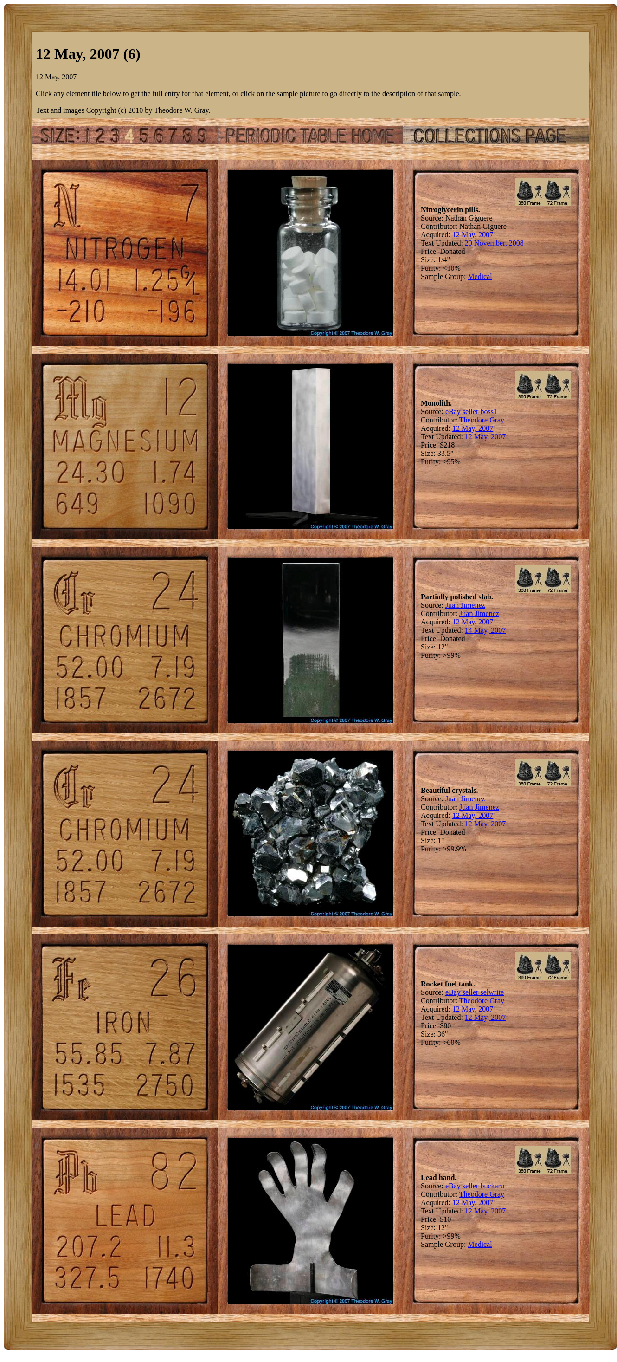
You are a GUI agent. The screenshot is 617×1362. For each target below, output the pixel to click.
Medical (480, 276)
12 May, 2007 (472, 235)
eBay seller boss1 (471, 411)
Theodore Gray (481, 420)
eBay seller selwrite (474, 992)
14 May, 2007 (485, 630)
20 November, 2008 (494, 243)
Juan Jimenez (465, 605)
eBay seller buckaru (474, 1186)
